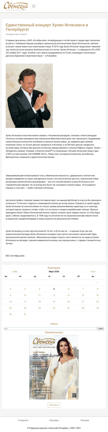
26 (54, 308)
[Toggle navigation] (33, 6)
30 (10, 314)
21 (83, 301)
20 (68, 301)
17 (25, 301)
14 (83, 295)
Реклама (85, 420)
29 (97, 308)
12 (54, 295)
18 (39, 301)
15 (97, 295)
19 (54, 301)
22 (97, 301)
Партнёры (54, 420)
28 (83, 308)
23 (10, 308)
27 (68, 308)
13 (68, 295)
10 (25, 295)
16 (10, 301)
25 (39, 308)
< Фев (14, 271)
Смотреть (54, 405)
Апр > (93, 271)
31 (25, 314)
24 (25, 308)
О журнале (23, 420)
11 (39, 295)
